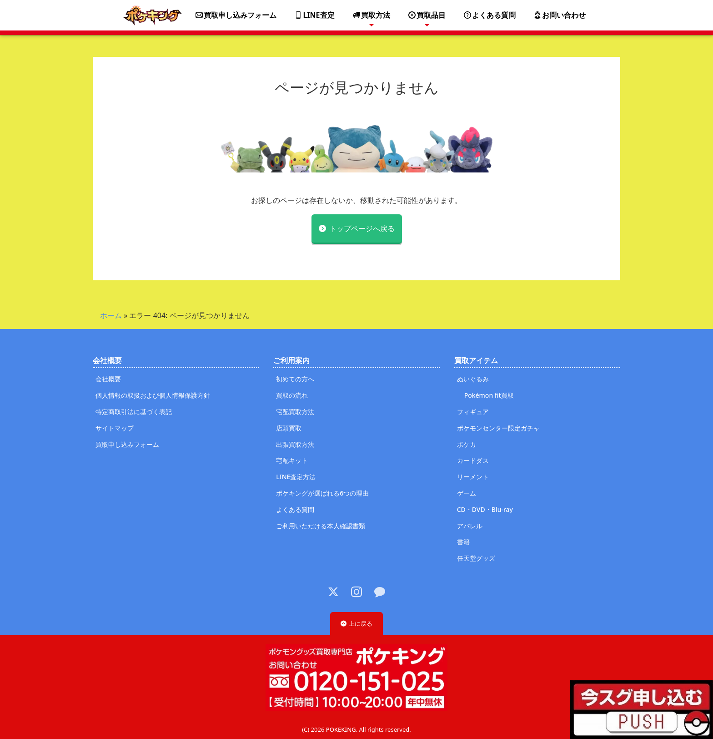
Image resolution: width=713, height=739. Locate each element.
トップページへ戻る (362, 228)
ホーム (111, 315)
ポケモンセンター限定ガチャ (498, 428)
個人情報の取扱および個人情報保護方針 (152, 395)
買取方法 (371, 15)
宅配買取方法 (295, 411)
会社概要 (108, 379)
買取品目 (427, 15)
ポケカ (466, 444)
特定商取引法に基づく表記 (133, 411)
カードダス (473, 460)
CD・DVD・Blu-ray (485, 509)
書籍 (463, 541)
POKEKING (341, 729)
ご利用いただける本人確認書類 (320, 525)
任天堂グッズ (476, 558)
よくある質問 (490, 15)
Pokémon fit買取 (489, 395)
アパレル (469, 525)
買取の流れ (292, 395)
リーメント (473, 476)
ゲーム (466, 493)
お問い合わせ (560, 15)
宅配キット (292, 460)
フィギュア (473, 411)
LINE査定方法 (296, 476)
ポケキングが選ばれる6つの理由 (322, 493)
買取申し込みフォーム (236, 15)
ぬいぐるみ (473, 379)
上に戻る (360, 623)
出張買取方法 (295, 444)
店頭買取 (288, 428)
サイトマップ (114, 428)
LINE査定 (314, 15)
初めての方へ (295, 379)
